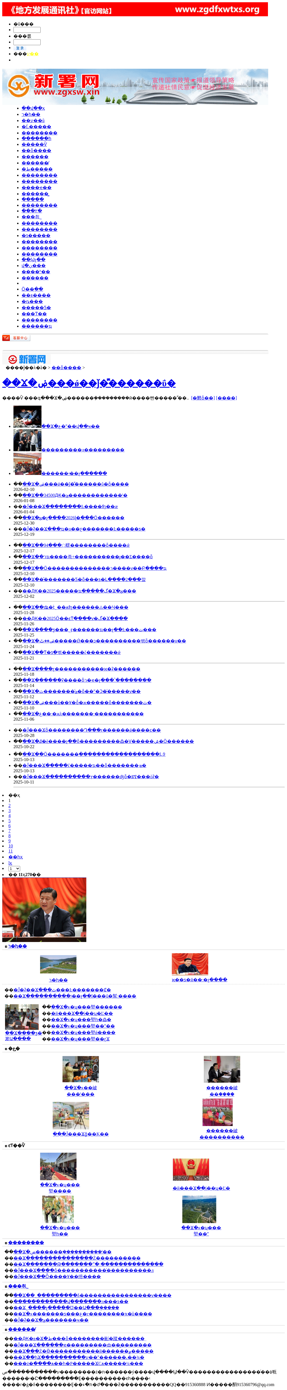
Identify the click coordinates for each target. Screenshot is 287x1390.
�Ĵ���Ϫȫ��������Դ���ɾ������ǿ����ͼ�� (91, 730)
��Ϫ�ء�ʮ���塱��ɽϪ (80, 1039)
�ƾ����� (36, 235)
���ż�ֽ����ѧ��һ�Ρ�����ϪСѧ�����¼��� (78, 1363)
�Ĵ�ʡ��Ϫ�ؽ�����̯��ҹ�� (51, 1320)
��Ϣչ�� (33, 259)
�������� (39, 132)
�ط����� (37, 169)
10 (10, 846)
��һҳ (15, 856)
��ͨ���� (35, 277)
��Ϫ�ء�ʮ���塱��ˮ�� (83, 1026)
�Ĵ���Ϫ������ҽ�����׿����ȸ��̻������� (82, 1345)
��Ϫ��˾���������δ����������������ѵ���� (92, 1295)
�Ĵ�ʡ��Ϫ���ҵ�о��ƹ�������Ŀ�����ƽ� (83, 529)
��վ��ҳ (33, 108)
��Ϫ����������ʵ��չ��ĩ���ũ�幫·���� (74, 996)
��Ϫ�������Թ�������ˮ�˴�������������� (88, 1264)
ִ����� (33, 199)
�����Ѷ (34, 144)
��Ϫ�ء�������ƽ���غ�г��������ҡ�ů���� (82, 1313)
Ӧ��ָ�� (32, 289)
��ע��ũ (33, 120)
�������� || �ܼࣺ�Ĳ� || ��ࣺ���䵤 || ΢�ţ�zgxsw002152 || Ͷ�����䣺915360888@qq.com (105, 60)
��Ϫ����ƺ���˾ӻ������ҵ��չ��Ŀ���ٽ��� (89, 629)
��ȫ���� (36, 150)
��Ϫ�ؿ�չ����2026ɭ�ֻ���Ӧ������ (73, 517)
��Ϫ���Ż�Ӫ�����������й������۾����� (83, 1351)
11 (10, 851)
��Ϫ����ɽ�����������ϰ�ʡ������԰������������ (81, 669)
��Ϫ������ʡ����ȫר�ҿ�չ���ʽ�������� (86, 680)
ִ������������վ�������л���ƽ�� (70, 1301)
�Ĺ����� (36, 126)
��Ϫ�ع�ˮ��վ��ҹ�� (70, 426)
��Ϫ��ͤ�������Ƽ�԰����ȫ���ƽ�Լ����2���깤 (84, 579)
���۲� (32, 210)
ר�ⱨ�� (31, 114)
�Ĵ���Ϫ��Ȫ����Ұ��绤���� (57, 1276)
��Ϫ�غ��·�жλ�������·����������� (83, 713)
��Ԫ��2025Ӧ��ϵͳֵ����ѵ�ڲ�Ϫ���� (75, 618)
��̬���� (35, 156)
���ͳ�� (34, 313)
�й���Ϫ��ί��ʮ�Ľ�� (82, 1013)
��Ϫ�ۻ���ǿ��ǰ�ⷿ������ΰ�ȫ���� (75, 484)
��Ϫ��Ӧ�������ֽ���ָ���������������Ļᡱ (94, 754)
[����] (226, 398)
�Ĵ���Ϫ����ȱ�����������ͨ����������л (83, 1270)
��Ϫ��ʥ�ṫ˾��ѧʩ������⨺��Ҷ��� (75, 607)
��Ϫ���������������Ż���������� (77, 1258)
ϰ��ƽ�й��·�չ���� (199, 979)
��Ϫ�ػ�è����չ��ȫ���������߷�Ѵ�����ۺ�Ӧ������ (108, 741)
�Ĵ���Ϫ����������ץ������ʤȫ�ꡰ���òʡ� (90, 776)
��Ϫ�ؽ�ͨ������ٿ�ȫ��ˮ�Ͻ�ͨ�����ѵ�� (81, 691)
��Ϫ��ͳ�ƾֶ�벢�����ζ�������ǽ (71, 652)
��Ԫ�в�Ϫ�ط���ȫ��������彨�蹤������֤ (79, 1338)
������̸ (35, 162)
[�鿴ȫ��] (203, 398)
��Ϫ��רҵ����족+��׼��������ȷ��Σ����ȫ (87, 556)
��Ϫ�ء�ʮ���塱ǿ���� (83, 1032)
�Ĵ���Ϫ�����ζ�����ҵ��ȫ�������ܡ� (84, 765)
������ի (36, 138)
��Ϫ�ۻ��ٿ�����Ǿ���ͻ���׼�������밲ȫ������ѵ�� (104, 640)
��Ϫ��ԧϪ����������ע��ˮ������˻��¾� (78, 1357)
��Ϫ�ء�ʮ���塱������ (86, 1007)
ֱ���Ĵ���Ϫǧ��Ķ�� (81, 1134)
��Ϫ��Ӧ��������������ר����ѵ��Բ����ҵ (94, 568)
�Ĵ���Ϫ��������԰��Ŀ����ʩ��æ (70, 506)
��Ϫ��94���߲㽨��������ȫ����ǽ (76, 545)
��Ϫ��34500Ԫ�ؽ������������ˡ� (75, 495)
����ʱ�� (36, 271)
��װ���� (36, 295)
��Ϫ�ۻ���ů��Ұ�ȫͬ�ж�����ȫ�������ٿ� (87, 702)
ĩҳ (10, 863)
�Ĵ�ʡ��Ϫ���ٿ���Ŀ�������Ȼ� (62, 989)
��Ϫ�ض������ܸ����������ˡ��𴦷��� (62, 1251)
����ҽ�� (37, 187)
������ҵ (37, 326)
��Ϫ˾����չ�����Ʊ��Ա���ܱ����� (66, 1307)
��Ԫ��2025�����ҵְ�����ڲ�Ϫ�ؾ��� (79, 591)
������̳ (35, 193)
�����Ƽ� (36, 307)
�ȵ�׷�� (32, 301)
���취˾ (32, 216)
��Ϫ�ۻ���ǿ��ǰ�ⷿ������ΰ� (89, 383)
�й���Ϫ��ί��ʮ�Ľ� (201, 1188)
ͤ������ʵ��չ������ (74, 473)
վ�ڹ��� (34, 265)
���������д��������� (82, 449)
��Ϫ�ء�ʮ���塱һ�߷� (81, 1019)
